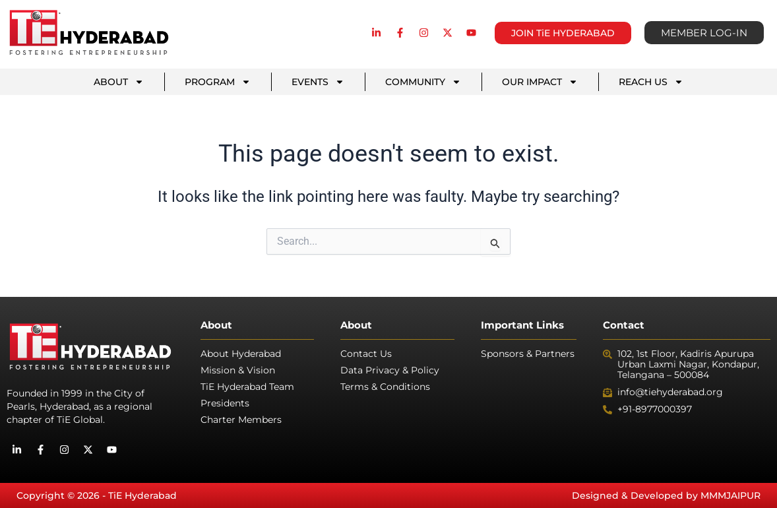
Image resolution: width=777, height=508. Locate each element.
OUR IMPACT (540, 82)
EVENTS (318, 82)
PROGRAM (218, 82)
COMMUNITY (423, 82)
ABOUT (119, 82)
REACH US (651, 82)
